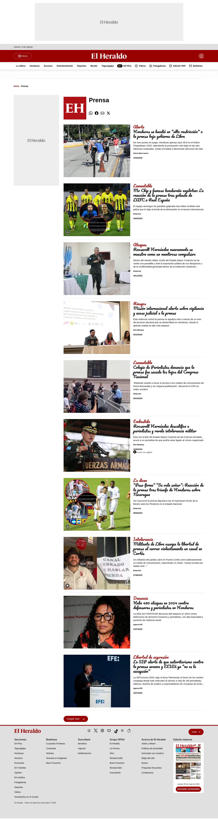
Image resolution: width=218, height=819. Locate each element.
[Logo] (109, 56)
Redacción (137, 215)
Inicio (16, 87)
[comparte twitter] (108, 114)
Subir (196, 732)
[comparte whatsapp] (90, 114)
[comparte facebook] (96, 114)
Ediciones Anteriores (188, 790)
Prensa (24, 87)
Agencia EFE (137, 625)
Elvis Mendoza (138, 331)
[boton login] (201, 56)
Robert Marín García (140, 154)
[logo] (28, 731)
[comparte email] (102, 114)
